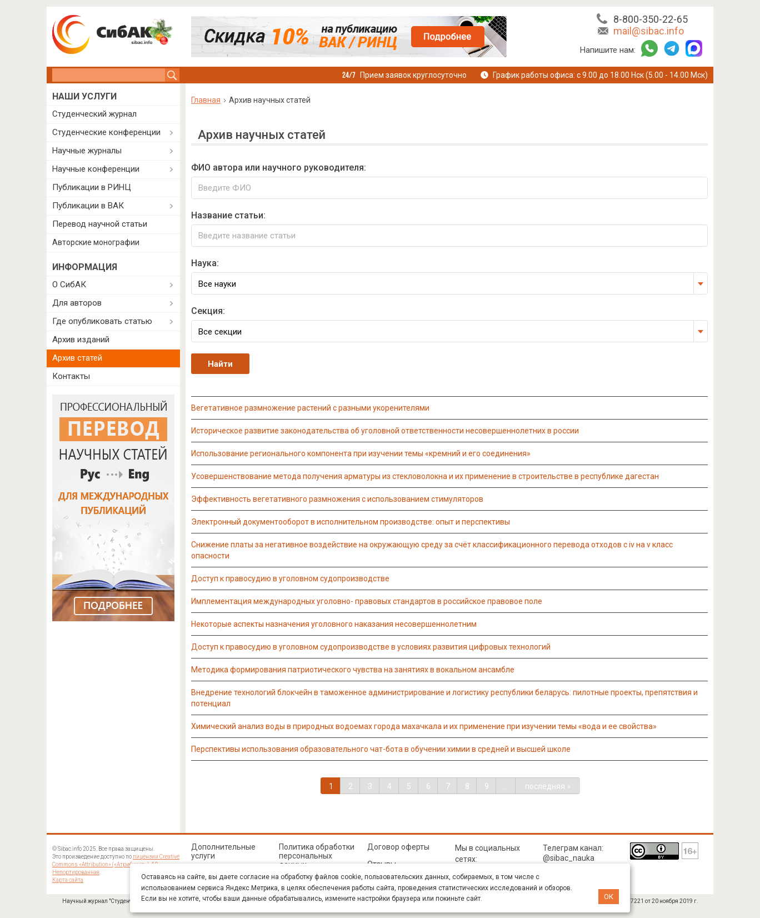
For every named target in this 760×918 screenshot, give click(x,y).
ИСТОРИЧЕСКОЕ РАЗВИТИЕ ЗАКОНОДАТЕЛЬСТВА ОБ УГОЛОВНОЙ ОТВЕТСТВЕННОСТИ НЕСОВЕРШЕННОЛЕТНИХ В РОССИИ (385, 430)
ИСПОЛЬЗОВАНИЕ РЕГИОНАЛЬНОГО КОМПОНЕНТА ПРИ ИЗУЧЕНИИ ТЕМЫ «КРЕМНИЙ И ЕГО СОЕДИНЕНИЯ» (361, 453)
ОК (608, 896)
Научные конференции (95, 169)
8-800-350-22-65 (650, 19)
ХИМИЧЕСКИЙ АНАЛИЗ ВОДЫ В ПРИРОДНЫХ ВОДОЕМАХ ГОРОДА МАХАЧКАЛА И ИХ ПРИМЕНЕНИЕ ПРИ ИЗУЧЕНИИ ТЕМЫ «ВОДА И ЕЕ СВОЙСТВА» (424, 726)
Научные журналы (87, 151)
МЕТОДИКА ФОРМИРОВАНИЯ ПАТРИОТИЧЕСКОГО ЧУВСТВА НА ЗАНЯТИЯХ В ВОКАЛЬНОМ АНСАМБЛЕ (352, 669)
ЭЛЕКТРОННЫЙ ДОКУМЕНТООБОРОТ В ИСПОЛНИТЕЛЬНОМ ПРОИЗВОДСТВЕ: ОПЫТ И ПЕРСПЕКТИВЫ (350, 521)
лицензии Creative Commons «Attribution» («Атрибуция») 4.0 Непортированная (115, 864)
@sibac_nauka (568, 858)
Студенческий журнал (94, 114)
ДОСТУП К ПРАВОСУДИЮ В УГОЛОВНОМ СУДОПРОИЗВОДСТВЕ (290, 578)
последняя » (548, 786)
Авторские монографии (95, 242)
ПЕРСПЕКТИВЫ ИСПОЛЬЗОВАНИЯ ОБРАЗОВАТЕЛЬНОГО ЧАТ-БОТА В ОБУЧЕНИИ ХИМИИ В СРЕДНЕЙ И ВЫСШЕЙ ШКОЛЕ (381, 749)
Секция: (208, 311)
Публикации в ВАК (88, 206)
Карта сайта (67, 880)
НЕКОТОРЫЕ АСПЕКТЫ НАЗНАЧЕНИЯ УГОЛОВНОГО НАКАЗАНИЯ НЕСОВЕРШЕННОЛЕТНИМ (334, 624)
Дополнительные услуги (223, 851)
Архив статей (77, 358)
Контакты (71, 376)
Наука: (205, 263)
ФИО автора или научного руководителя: (278, 167)
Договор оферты (398, 846)
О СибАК (69, 285)
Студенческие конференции (106, 132)
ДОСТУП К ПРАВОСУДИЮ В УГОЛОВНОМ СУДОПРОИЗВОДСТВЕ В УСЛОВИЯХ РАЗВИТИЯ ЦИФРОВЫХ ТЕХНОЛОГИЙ (371, 646)
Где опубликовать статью (102, 321)
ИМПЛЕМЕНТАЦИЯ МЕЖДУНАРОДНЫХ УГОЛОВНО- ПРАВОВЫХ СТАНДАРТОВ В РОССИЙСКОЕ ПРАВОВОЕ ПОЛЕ (366, 601)
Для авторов (77, 303)
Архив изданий (80, 340)
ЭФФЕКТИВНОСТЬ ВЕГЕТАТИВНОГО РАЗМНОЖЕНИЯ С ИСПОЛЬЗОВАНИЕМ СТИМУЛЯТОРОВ (337, 499)
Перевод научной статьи (99, 224)
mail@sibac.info (648, 31)
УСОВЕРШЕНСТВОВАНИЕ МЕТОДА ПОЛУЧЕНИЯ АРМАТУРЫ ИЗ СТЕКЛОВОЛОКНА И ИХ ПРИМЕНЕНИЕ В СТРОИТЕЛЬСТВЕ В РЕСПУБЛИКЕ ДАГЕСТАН (425, 476)
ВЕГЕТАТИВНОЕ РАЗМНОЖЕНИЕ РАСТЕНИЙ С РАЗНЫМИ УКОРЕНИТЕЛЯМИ (310, 407)
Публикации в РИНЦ (91, 187)
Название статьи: (228, 215)
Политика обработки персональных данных (316, 855)
